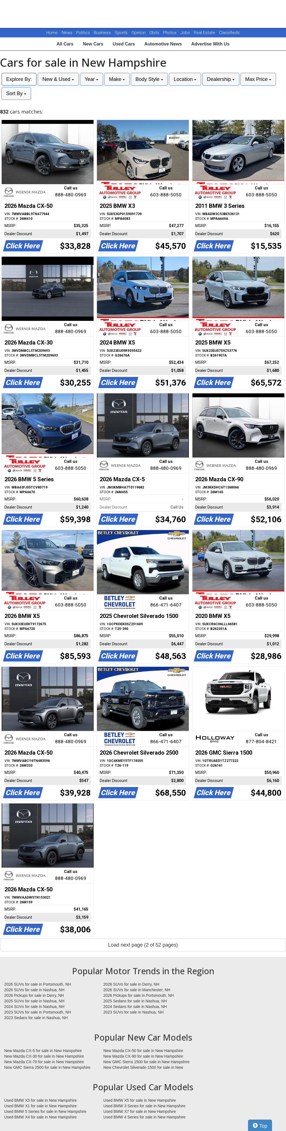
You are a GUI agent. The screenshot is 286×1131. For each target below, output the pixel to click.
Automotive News (163, 44)
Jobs (185, 32)
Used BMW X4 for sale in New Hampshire (40, 1117)
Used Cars (124, 44)
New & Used (58, 79)
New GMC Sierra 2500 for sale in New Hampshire (47, 1067)
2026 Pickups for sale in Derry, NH (34, 995)
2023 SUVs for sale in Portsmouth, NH (37, 1012)
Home (52, 32)
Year (91, 79)
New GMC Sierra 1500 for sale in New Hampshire (146, 1062)
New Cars (93, 44)
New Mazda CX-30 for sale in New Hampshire (44, 1056)
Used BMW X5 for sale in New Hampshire (139, 1100)
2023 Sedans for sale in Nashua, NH (36, 1018)
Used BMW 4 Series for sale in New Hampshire (144, 1117)
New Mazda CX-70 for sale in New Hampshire (44, 1062)
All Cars (64, 44)
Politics (83, 32)
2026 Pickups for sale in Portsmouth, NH (138, 995)
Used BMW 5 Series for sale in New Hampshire (45, 1111)
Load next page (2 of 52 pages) (143, 945)
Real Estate (205, 32)
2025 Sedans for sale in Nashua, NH (135, 1001)
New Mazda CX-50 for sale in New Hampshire (143, 1050)
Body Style (149, 79)
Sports (122, 32)
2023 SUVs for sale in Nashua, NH (133, 1012)
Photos (170, 32)
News (67, 32)
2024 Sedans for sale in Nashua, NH (135, 1006)
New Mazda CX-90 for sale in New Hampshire (143, 1056)
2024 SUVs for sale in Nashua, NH (34, 1006)
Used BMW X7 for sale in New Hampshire (139, 1111)
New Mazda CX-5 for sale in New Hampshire (43, 1050)
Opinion (139, 32)
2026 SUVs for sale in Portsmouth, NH (37, 984)
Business (103, 32)
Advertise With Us (210, 44)
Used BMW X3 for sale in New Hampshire (40, 1100)
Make (117, 79)
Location (185, 79)
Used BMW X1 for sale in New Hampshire (40, 1106)
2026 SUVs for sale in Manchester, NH (136, 990)
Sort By (16, 93)
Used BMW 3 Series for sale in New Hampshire (144, 1106)
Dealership (221, 79)
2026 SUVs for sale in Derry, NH (131, 984)
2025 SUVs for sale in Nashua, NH (34, 1001)
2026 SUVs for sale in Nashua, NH (34, 990)
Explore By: (19, 79)
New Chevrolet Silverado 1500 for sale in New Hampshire (143, 1067)
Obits (154, 32)
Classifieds (229, 32)
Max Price (258, 79)
